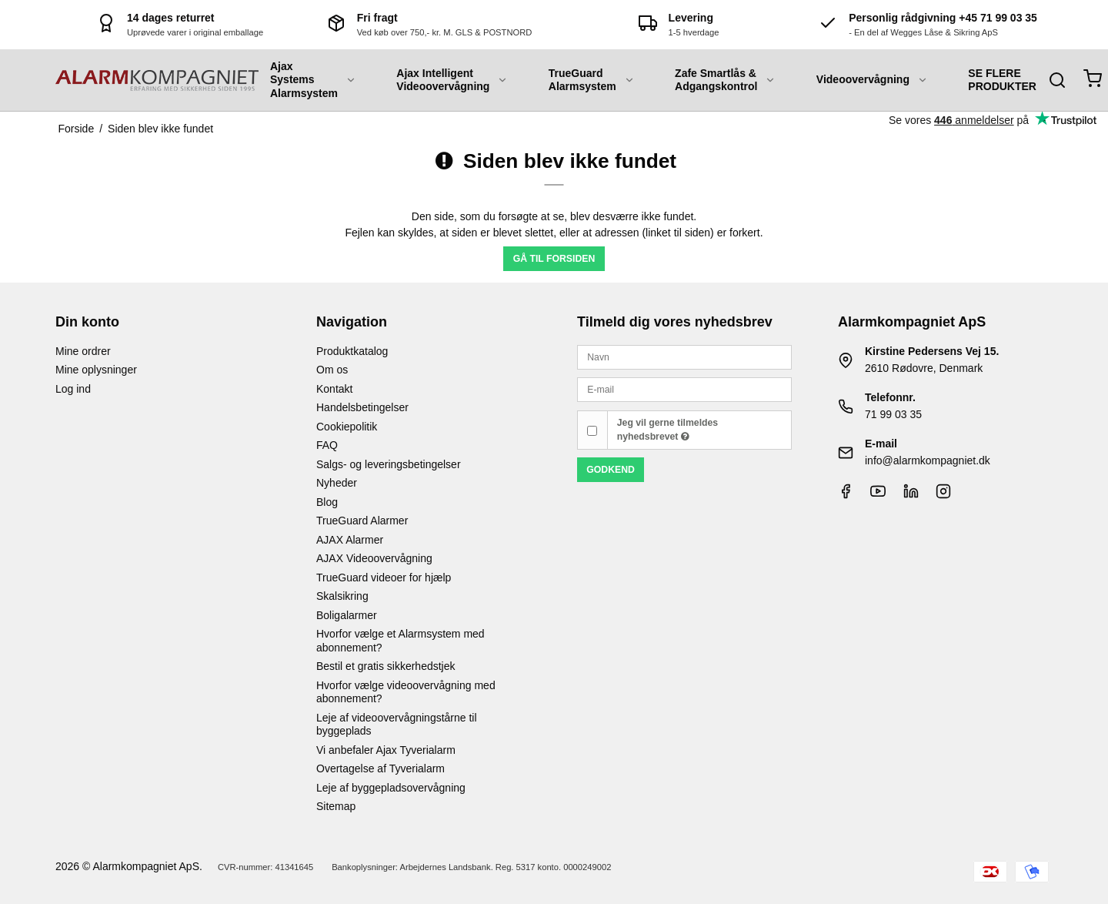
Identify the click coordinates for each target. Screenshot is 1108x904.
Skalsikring (342, 596)
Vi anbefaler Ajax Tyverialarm (386, 750)
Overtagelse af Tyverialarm (380, 768)
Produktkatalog (352, 351)
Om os (332, 369)
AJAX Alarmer (349, 540)
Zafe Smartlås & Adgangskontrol (725, 80)
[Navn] (684, 356)
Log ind (73, 389)
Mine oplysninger (96, 369)
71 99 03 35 (893, 414)
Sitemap (335, 806)
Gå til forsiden (554, 258)
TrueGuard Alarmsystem (592, 80)
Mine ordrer (83, 351)
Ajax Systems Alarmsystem (313, 79)
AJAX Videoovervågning (374, 558)
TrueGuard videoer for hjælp (383, 577)
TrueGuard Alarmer (362, 520)
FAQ (327, 445)
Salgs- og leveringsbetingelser (388, 464)
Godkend (610, 469)
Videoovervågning (872, 79)
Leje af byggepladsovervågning (391, 788)
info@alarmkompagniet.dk (927, 460)
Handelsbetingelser (362, 407)
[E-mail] (684, 389)
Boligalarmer (346, 615)
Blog (327, 502)
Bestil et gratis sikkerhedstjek (386, 666)
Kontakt (334, 389)
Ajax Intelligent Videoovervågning (452, 80)
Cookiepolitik (346, 426)
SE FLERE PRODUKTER (1002, 80)
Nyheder (336, 483)
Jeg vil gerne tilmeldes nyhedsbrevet (667, 429)
